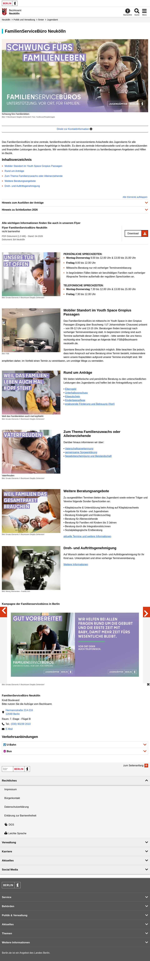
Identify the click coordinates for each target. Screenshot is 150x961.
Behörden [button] (8, 906)
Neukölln (6, 19)
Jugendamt (52, 19)
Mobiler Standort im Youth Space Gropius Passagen (33, 166)
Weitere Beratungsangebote (20, 181)
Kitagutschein (72, 396)
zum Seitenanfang (133, 765)
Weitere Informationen (76, 564)
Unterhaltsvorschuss (76, 392)
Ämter (41, 19)
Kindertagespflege (75, 400)
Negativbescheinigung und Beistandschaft (88, 456)
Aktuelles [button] (8, 860)
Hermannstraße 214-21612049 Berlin (19, 712)
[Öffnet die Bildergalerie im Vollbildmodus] (148, 684)
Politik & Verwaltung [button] (14, 915)
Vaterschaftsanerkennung (79, 448)
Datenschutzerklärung (16, 807)
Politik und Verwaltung (24, 19)
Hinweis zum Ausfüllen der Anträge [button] (23, 202)
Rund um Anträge (14, 171)
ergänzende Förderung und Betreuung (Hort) (90, 404)
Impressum (10, 789)
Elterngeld (70, 389)
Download (133, 233)
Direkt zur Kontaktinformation (74, 129)
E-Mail (9, 729)
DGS (9, 824)
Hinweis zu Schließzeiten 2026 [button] (20, 209)
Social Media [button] (10, 869)
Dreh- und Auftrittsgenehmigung (22, 186)
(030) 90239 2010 (21, 724)
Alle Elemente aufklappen (135, 197)
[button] (75, 744)
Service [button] (6, 897)
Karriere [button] (7, 851)
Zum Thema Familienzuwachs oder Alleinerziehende (34, 176)
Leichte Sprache (15, 833)
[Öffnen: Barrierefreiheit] (127, 12)
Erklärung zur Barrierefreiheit (20, 815)
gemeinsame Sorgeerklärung (81, 452)
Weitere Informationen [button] (16, 942)
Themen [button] (7, 933)
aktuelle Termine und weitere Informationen (87, 536)
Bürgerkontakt (12, 798)
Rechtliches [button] (9, 780)
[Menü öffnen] (144, 12)
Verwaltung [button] (9, 842)
